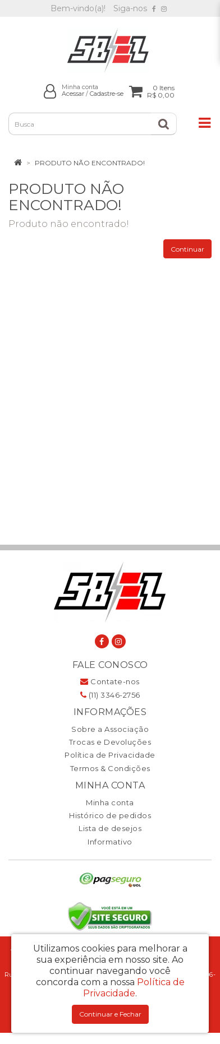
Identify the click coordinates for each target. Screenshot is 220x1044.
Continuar (187, 249)
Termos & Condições (110, 768)
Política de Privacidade (110, 754)
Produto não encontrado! (90, 163)
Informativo (110, 841)
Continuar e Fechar (110, 1014)
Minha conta (110, 802)
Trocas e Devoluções (110, 741)
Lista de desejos (110, 828)
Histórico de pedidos (110, 815)
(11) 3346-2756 (110, 694)
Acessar (73, 94)
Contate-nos (110, 681)
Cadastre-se (106, 94)
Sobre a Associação (110, 729)
